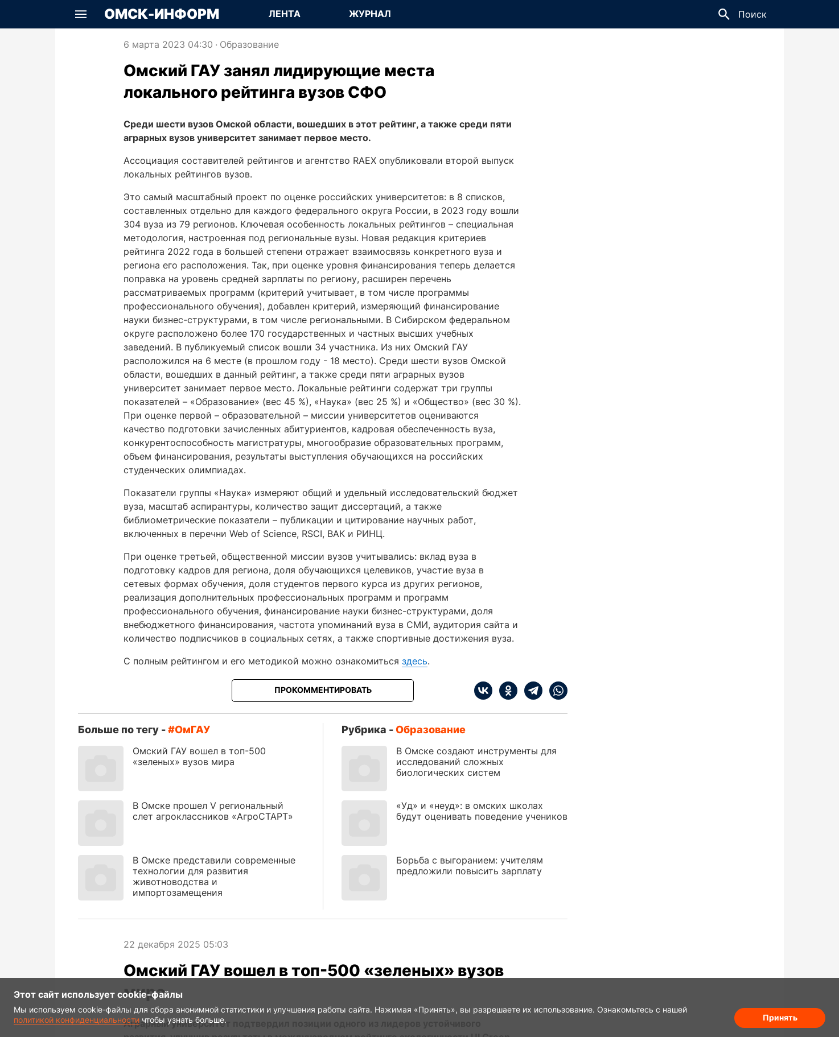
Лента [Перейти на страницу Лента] (285, 13)
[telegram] (529, 690)
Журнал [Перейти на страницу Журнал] (370, 13)
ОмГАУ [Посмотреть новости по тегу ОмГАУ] (192, 730)
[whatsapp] (554, 690)
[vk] (483, 690)
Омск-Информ (161, 14)
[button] (81, 14)
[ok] (504, 690)
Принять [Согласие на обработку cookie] (780, 1017)
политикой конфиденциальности (76, 1019)
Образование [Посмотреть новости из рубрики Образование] (249, 44)
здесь (414, 661)
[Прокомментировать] (323, 690)
